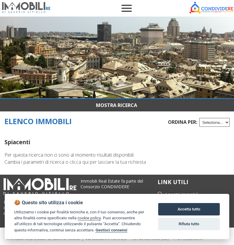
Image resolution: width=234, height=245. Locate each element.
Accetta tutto (189, 209)
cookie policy (89, 217)
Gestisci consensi (111, 230)
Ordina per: (182, 122)
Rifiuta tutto (189, 224)
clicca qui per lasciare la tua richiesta (108, 162)
